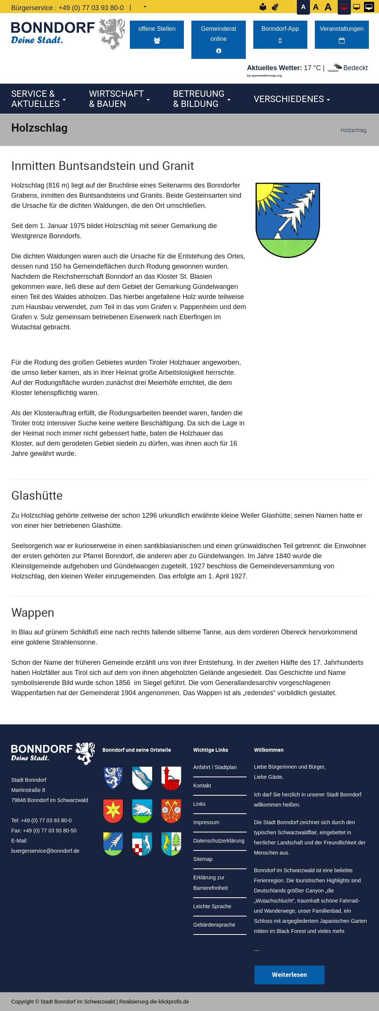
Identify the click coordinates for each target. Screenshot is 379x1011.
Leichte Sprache (212, 906)
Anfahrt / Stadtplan (215, 767)
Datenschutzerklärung (218, 841)
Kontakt (202, 786)
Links (199, 804)
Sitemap (202, 859)
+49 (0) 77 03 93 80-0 (91, 8)
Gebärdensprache (214, 925)
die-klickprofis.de (169, 1002)
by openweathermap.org (264, 75)
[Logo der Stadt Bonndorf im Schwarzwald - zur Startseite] (68, 32)
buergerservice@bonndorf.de (45, 851)
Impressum (206, 822)
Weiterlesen (289, 974)
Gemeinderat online (218, 39)
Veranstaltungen (342, 34)
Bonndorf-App (280, 34)
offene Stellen (157, 34)
